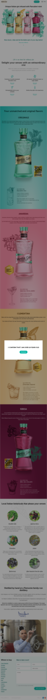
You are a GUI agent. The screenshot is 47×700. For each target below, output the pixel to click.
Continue (23, 352)
